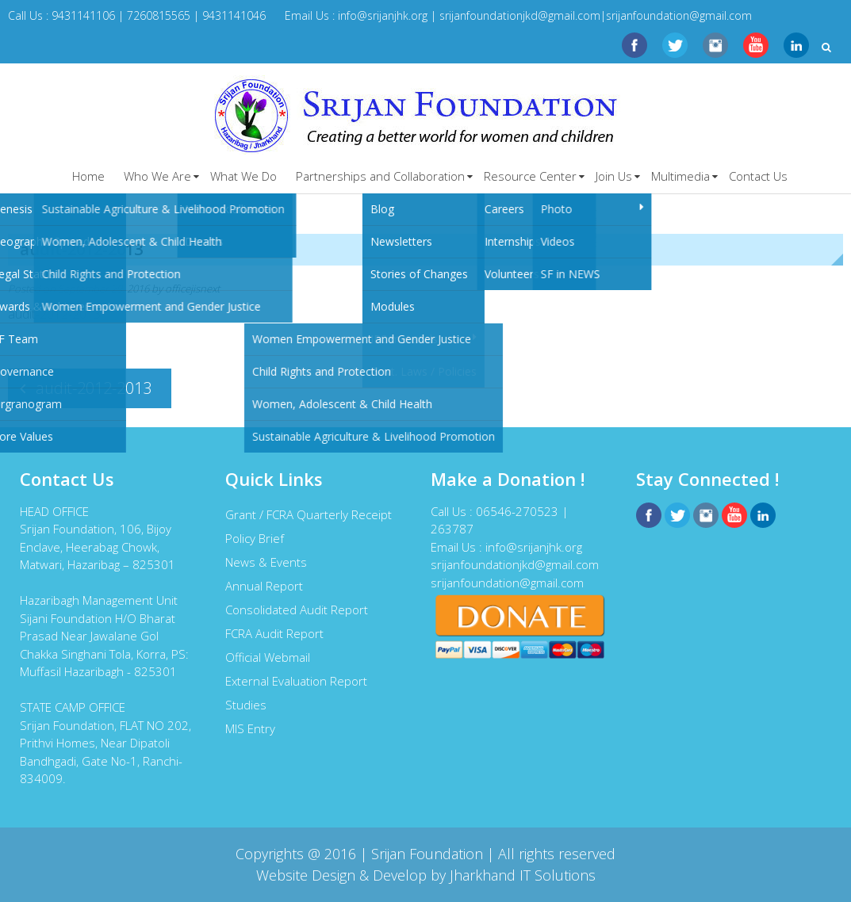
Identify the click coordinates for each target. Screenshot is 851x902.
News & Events (266, 562)
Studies (245, 705)
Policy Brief (254, 538)
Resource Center (530, 176)
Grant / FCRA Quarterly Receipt (308, 514)
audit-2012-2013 (54, 314)
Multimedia (680, 176)
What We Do (243, 176)
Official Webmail (267, 657)
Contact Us (758, 176)
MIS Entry (250, 728)
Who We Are (157, 176)
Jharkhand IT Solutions (523, 875)
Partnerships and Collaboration (380, 176)
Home (88, 176)
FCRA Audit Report (274, 633)
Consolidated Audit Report (296, 609)
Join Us (614, 176)
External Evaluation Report (296, 681)
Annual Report (264, 586)
